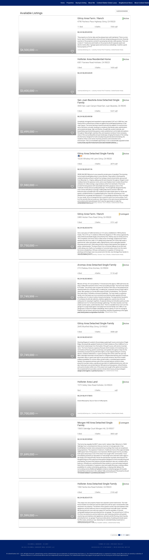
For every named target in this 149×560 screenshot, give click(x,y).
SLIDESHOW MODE (122, 11)
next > (128, 535)
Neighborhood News (126, 3)
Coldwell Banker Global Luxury (107, 3)
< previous (114, 535)
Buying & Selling (81, 3)
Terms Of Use (104, 544)
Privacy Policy (117, 544)
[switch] (72, 50)
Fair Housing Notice (122, 547)
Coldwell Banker (35, 544)
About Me (91, 3)
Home (63, 3)
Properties (70, 3)
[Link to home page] (2, 3)
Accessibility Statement (102, 547)
